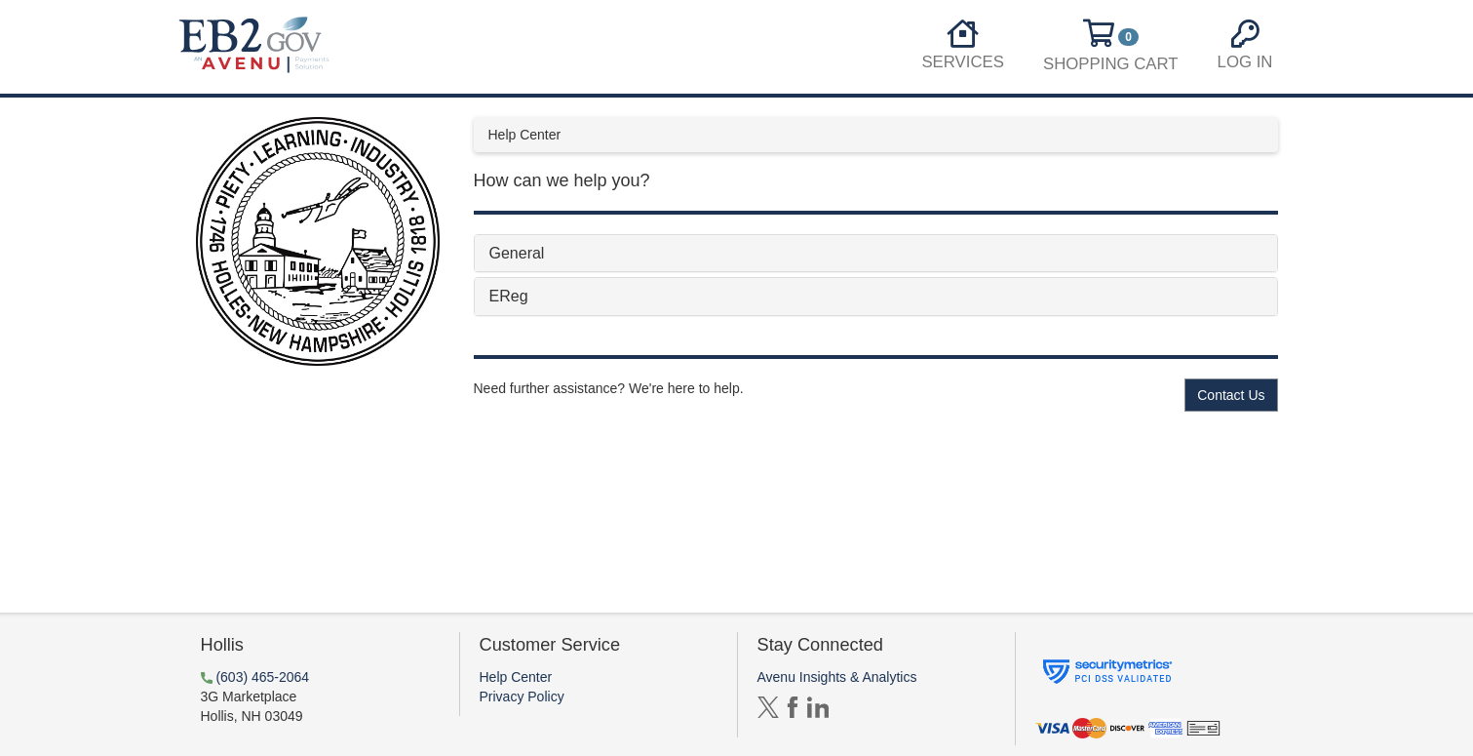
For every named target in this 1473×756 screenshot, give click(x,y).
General (517, 253)
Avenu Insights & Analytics (837, 677)
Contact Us (1230, 395)
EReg (508, 296)
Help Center (516, 677)
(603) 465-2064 (262, 677)
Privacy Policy (522, 696)
